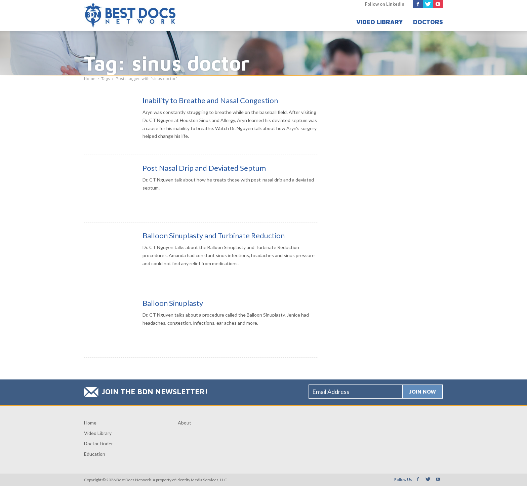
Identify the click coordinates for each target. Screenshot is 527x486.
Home (90, 423)
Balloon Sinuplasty (173, 303)
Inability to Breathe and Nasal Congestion (210, 100)
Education (94, 454)
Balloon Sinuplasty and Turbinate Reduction (214, 235)
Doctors (428, 22)
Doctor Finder (98, 443)
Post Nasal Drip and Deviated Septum (204, 167)
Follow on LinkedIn (384, 4)
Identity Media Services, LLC (201, 479)
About (184, 423)
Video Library (379, 22)
